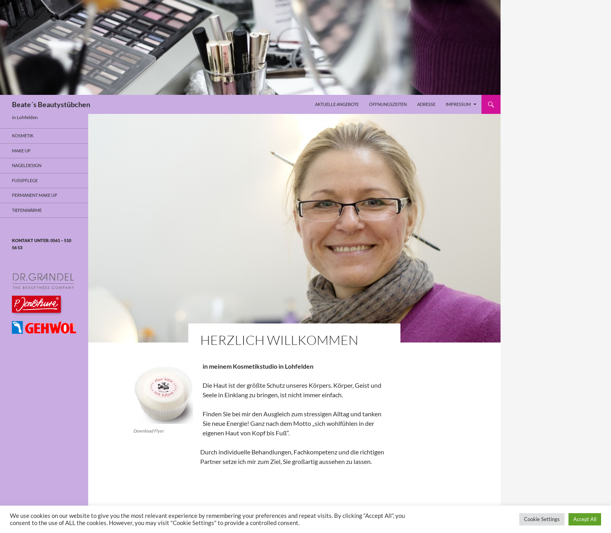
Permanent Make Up (34, 195)
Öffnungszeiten (388, 104)
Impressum (458, 104)
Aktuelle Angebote (337, 104)
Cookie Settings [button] (542, 519)
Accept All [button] (584, 519)
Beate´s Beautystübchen (51, 104)
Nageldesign (26, 165)
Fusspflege (25, 180)
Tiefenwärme (27, 210)
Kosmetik (22, 135)
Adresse (426, 104)
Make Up (21, 150)
